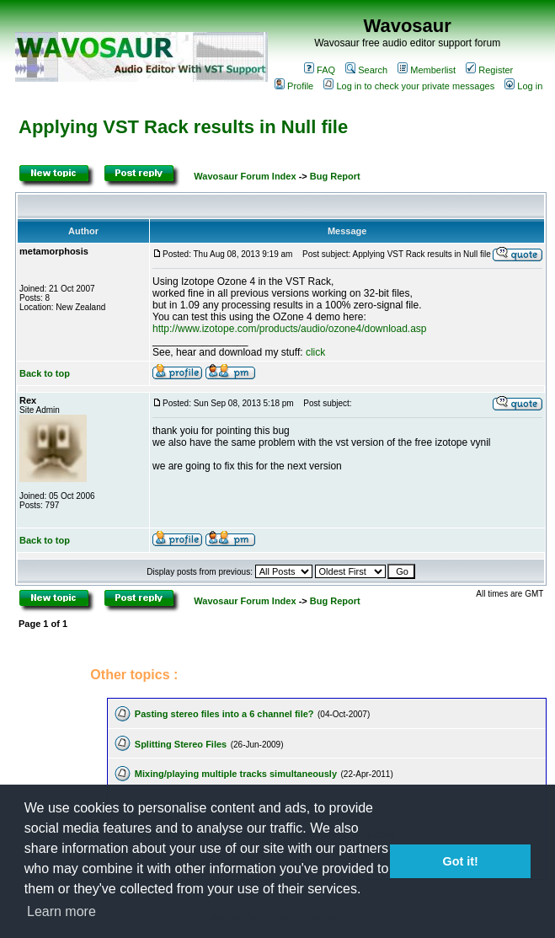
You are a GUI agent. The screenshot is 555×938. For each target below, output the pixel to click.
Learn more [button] (61, 911)
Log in (523, 86)
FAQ (319, 70)
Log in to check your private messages (408, 86)
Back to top (44, 373)
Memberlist (427, 70)
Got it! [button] (460, 861)
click (315, 352)
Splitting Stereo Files (181, 744)
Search (366, 70)
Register (489, 70)
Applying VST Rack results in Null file (183, 126)
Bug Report (335, 176)
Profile (294, 86)
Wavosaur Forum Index (245, 176)
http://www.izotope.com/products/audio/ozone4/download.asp (289, 329)
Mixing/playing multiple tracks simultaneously (236, 774)
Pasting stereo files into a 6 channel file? (224, 714)
